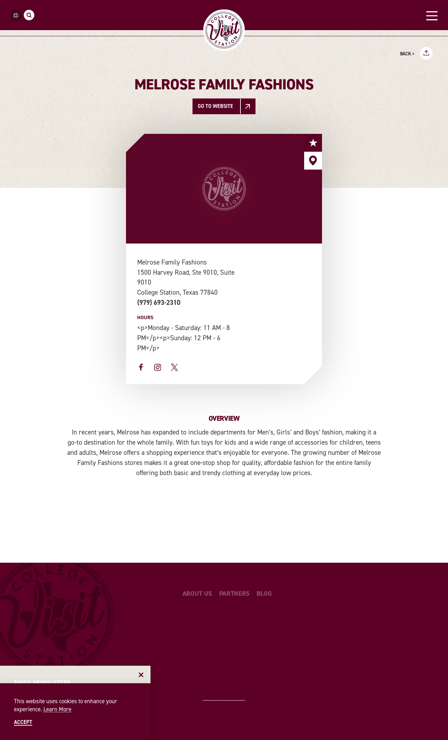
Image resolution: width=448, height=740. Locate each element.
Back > (407, 54)
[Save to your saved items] (313, 143)
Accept (23, 722)
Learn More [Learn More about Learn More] (57, 709)
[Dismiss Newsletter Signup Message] (141, 675)
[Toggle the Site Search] (29, 15)
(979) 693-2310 (158, 302)
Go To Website (215, 106)
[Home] (224, 30)
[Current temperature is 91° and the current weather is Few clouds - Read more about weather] (15, 15)
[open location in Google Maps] (274, 257)
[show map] (313, 161)
